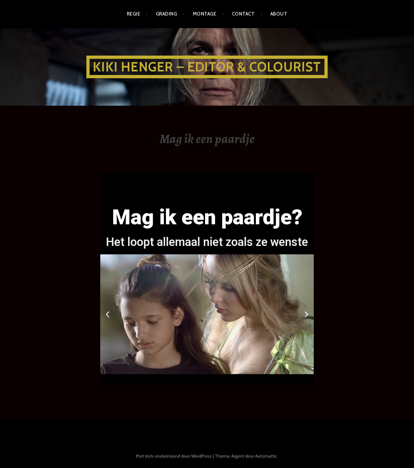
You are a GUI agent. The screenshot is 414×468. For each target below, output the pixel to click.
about (278, 14)
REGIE (133, 14)
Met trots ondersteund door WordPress (174, 456)
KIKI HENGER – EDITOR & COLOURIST (207, 67)
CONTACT (243, 14)
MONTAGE (204, 14)
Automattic (266, 456)
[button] (192, 378)
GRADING (166, 14)
